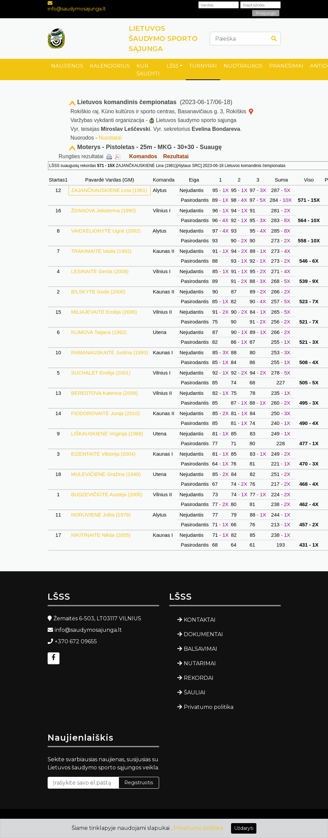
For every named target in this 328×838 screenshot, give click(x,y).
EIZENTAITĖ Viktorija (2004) (103, 454)
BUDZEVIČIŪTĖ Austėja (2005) (107, 494)
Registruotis (138, 783)
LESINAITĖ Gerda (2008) (100, 271)
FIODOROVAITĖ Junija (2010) (105, 413)
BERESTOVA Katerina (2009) (104, 393)
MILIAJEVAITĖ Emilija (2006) (104, 312)
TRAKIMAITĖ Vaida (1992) (101, 251)
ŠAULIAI (194, 692)
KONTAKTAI (200, 620)
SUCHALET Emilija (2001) (101, 373)
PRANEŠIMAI (286, 66)
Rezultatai (176, 156)
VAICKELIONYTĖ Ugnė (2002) (106, 231)
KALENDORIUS (110, 66)
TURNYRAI (203, 66)
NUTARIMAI (200, 663)
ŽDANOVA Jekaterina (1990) (103, 210)
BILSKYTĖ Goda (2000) (98, 291)
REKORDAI (198, 678)
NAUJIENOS (67, 66)
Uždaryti (243, 828)
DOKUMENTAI (203, 634)
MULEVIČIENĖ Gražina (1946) (106, 474)
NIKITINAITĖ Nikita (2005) (101, 535)
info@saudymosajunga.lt (77, 9)
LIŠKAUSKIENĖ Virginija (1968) (107, 433)
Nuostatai (110, 138)
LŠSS (173, 66)
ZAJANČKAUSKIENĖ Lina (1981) (109, 190)
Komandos (143, 156)
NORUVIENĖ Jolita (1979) (101, 515)
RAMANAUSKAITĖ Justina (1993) (109, 352)
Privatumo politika (208, 707)
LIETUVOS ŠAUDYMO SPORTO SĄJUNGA (163, 38)
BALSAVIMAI (200, 649)
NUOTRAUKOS (243, 66)
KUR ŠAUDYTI (148, 70)
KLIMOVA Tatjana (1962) (99, 332)
